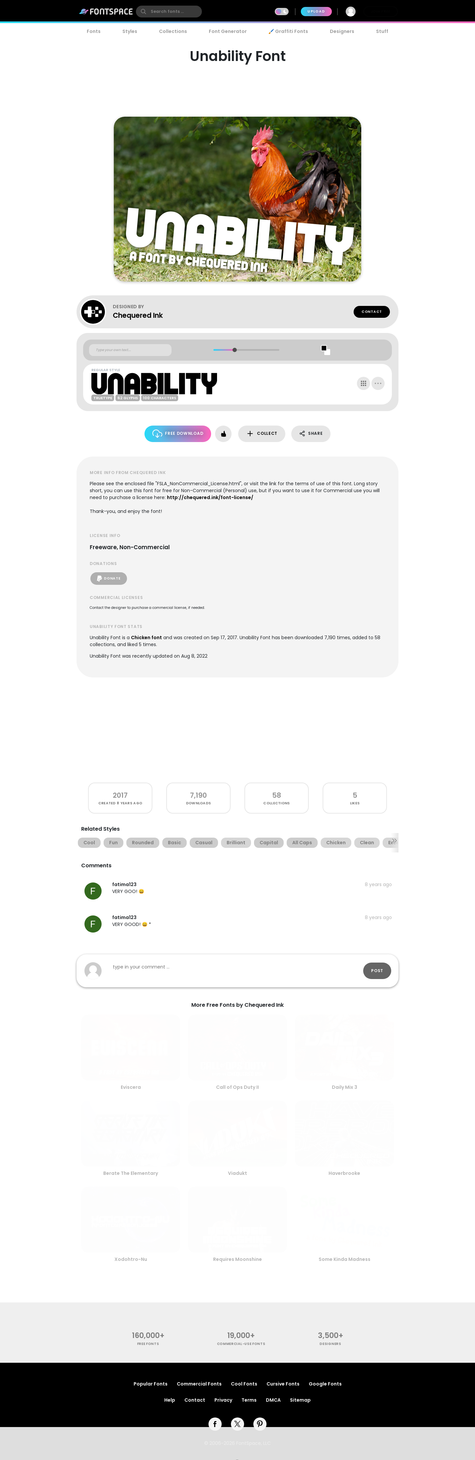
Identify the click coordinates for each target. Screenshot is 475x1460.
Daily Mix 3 (344, 1087)
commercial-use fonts (241, 1343)
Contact (372, 311)
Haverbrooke (344, 1173)
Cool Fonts (244, 1384)
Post (377, 970)
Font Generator (228, 31)
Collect (261, 434)
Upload (316, 11)
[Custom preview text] (130, 350)
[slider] (234, 350)
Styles (129, 31)
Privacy (223, 1400)
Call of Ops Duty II (237, 1087)
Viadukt (237, 1173)
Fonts (94, 31)
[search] (169, 11)
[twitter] (237, 1424)
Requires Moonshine (237, 1259)
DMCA (273, 1400)
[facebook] (215, 1424)
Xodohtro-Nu (130, 1259)
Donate (108, 578)
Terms (249, 1400)
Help (169, 1400)
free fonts (148, 1343)
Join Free (381, 11)
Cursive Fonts (283, 1384)
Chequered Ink (138, 315)
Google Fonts (325, 1384)
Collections (173, 31)
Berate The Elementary (130, 1173)
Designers (342, 31)
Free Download (178, 434)
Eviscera (131, 1087)
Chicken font (146, 637)
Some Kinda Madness (344, 1259)
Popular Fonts (151, 1384)
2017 (120, 795)
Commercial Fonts (199, 1384)
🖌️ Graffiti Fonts (288, 31)
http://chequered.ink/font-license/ (210, 497)
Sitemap (300, 1400)
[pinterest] (260, 1424)
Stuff (382, 31)
